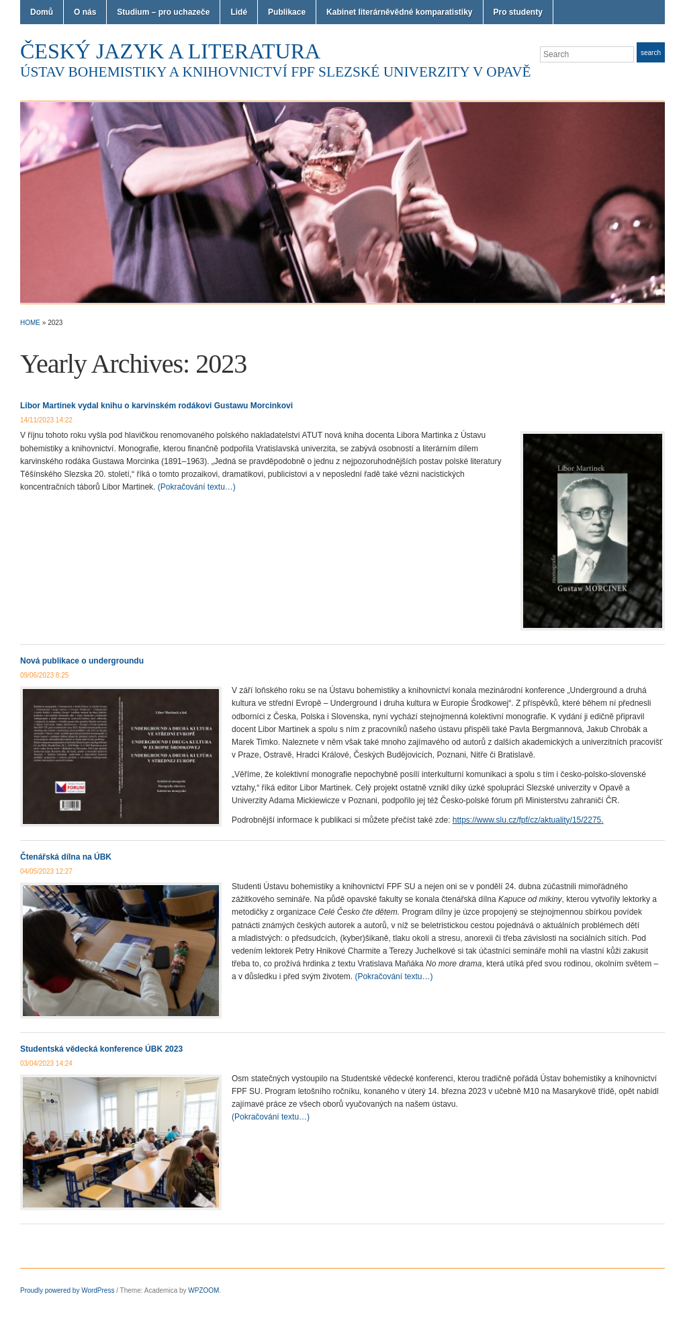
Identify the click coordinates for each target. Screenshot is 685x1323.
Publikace (287, 12)
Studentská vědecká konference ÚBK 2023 (101, 1049)
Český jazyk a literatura (170, 51)
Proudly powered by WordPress (67, 1290)
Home (30, 322)
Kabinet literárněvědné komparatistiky (399, 12)
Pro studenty (518, 12)
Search (651, 52)
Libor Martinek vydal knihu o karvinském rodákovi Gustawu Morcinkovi (156, 405)
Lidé (238, 12)
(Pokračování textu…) (197, 487)
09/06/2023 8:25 (44, 675)
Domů (41, 12)
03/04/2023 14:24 (46, 1063)
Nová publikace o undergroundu (82, 661)
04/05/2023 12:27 (46, 871)
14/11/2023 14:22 (46, 420)
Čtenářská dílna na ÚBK (65, 857)
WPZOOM (203, 1290)
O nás (85, 12)
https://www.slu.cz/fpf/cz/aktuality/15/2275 (527, 820)
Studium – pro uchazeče (163, 12)
